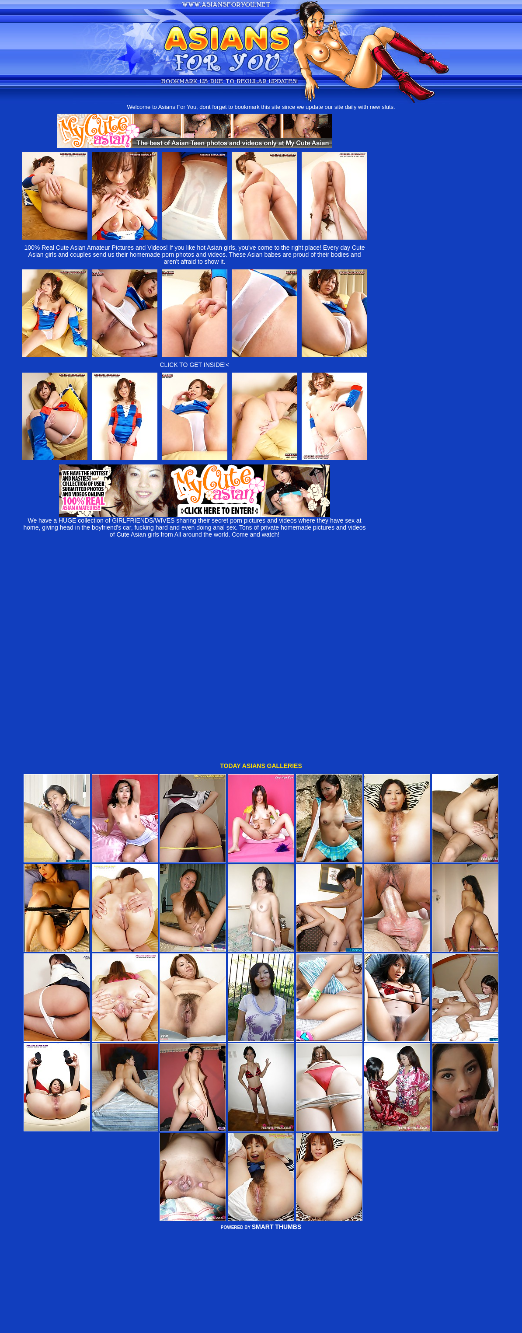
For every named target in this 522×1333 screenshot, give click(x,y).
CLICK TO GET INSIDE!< (194, 364)
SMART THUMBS (277, 1161)
